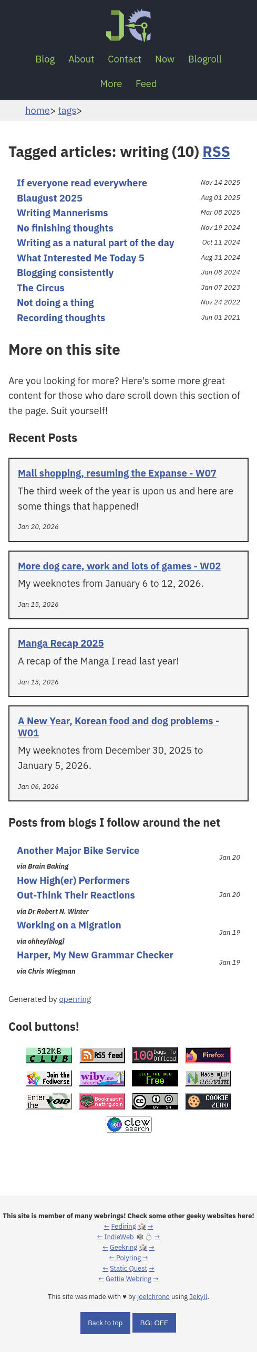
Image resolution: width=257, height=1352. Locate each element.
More (111, 83)
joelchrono (153, 1296)
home (37, 110)
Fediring (123, 1226)
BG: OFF (154, 1323)
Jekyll (198, 1296)
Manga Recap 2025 (61, 643)
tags (67, 110)
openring (75, 999)
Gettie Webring (128, 1278)
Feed (146, 83)
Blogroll (205, 58)
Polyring (128, 1257)
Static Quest (128, 1268)
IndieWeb (118, 1236)
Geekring (123, 1247)
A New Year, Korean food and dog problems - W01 (118, 726)
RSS (216, 151)
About (81, 58)
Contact (124, 58)
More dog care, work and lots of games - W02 (119, 565)
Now (164, 58)
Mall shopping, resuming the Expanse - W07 (117, 473)
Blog (45, 58)
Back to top (105, 1322)
